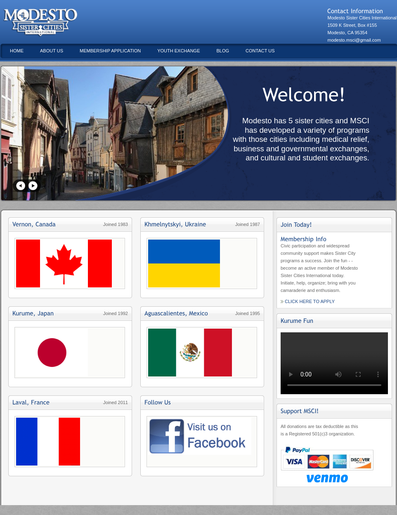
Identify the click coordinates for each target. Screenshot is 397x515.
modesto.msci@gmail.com (353, 40)
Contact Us (260, 50)
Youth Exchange (178, 50)
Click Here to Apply (310, 301)
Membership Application (110, 50)
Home (17, 50)
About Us (51, 50)
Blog (222, 50)
